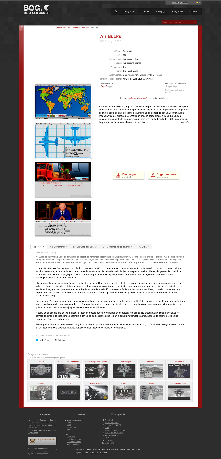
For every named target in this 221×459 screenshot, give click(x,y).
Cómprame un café (42, 440)
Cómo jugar (160, 11)
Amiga (138, 75)
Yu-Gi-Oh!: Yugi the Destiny (115, 430)
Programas (177, 11)
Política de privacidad (110, 449)
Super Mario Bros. (112, 423)
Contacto (193, 11)
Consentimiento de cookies (130, 449)
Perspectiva (71, 427)
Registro (184, 2)
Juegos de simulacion (80, 28)
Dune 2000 (109, 440)
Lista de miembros (74, 442)
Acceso (175, 2)
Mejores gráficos (73, 444)
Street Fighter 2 (111, 443)
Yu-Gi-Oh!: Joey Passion (114, 433)
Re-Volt (107, 438)
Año (68, 430)
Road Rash (109, 420)
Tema (69, 425)
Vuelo (135, 71)
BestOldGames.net (63, 28)
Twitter (85, 453)
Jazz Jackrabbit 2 (111, 435)
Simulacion (128, 51)
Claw (107, 428)
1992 (125, 55)
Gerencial (127, 71)
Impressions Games (132, 59)
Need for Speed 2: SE (113, 425)
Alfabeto (70, 422)
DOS (125, 75)
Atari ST (151, 75)
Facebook (94, 453)
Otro (125, 67)
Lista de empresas (74, 439)
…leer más (183, 122)
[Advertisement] (52, 64)
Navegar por (130, 11)
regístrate (132, 98)
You (103, 453)
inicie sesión (143, 98)
